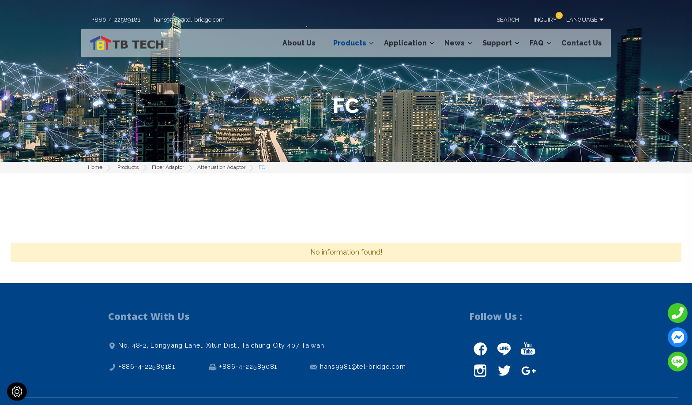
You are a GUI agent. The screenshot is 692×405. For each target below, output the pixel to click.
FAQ (537, 43)
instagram (480, 370)
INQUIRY (545, 20)
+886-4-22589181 (116, 20)
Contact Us (581, 43)
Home (95, 167)
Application (405, 43)
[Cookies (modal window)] (17, 391)
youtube (528, 348)
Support (497, 43)
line (504, 348)
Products (349, 43)
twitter (504, 370)
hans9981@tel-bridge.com (189, 20)
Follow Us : (495, 316)
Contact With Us (148, 316)
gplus (528, 370)
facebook (480, 348)
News (454, 43)
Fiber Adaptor (168, 167)
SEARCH (507, 19)
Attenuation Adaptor (221, 167)
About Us (299, 43)
